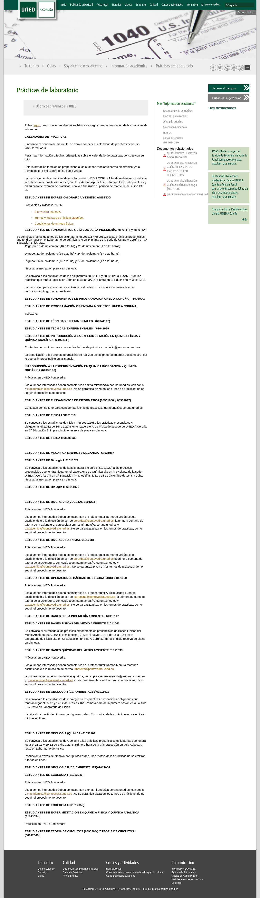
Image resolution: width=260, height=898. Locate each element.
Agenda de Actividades (184, 872)
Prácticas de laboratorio (174, 66)
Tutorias (167, 133)
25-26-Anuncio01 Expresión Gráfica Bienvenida (182, 155)
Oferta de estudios (173, 122)
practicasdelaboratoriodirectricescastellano (182, 194)
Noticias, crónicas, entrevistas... (188, 879)
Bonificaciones (113, 868)
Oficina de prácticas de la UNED (56, 106)
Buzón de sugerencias (226, 98)
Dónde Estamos (46, 868)
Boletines (176, 883)
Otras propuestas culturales (120, 875)
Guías (51, 66)
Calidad (154, 4)
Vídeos (128, 4)
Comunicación (183, 862)
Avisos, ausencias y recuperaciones (173, 140)
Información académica (129, 66)
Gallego (250, 12)
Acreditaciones (70, 875)
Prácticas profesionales (175, 116)
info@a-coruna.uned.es (165, 888)
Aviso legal (102, 4)
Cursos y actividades (172, 4)
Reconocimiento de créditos (177, 111)
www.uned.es (212, 4)
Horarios (116, 4)
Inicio (63, 4)
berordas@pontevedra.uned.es (94, 520)
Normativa (192, 4)
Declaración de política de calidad (80, 868)
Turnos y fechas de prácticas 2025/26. (58, 217)
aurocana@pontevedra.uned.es (94, 596)
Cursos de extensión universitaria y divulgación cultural (134, 872)
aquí (37, 125)
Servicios (42, 872)
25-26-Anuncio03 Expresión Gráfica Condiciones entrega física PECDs (182, 185)
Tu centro (141, 4)
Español (241, 12)
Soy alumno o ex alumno (83, 66)
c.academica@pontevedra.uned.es (49, 388)
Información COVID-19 (183, 868)
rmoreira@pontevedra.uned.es (94, 669)
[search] (239, 5)
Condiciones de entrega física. (54, 223)
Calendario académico (175, 127)
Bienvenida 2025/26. (48, 211)
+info (244, 219)
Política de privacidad (81, 4)
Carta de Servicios (72, 872)
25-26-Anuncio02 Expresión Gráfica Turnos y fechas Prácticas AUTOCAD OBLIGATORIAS (182, 169)
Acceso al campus (224, 88)
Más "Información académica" (176, 104)
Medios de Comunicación (185, 875)
